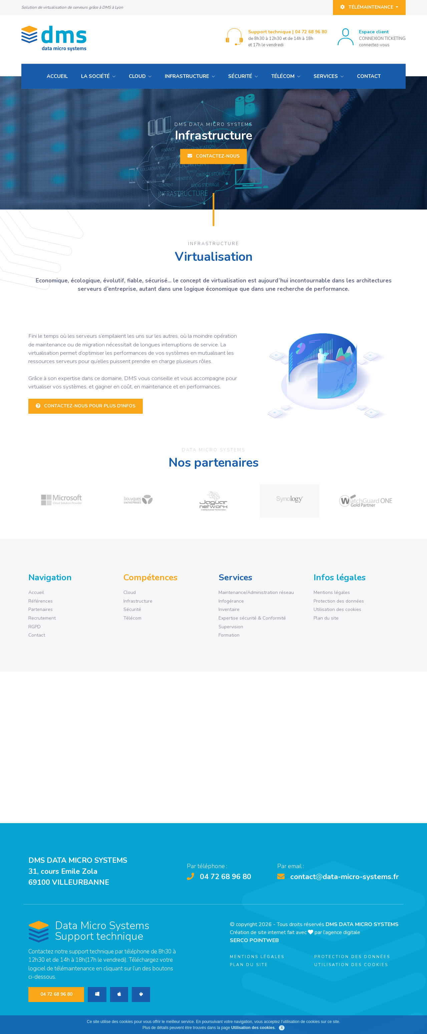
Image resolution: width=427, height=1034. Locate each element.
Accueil (57, 76)
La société (95, 76)
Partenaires (40, 609)
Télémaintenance (367, 7)
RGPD (34, 627)
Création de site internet (258, 932)
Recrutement (42, 618)
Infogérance (231, 601)
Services (326, 76)
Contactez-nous (213, 156)
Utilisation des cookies (337, 609)
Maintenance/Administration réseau (256, 592)
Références (40, 601)
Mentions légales (332, 592)
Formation (229, 635)
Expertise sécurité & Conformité (252, 618)
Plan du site (326, 618)
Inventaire (229, 609)
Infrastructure (187, 76)
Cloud (137, 76)
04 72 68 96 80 (311, 32)
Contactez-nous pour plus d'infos (85, 406)
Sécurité (240, 76)
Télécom (283, 76)
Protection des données (339, 601)
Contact (369, 76)
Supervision (231, 627)
